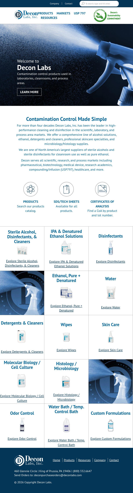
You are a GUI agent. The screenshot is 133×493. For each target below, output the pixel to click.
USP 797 (80, 13)
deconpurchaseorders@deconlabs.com (58, 475)
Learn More (29, 92)
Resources (49, 18)
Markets (63, 13)
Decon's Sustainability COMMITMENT (107, 15)
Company (54, 3)
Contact (68, 3)
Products (45, 13)
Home (56, 460)
